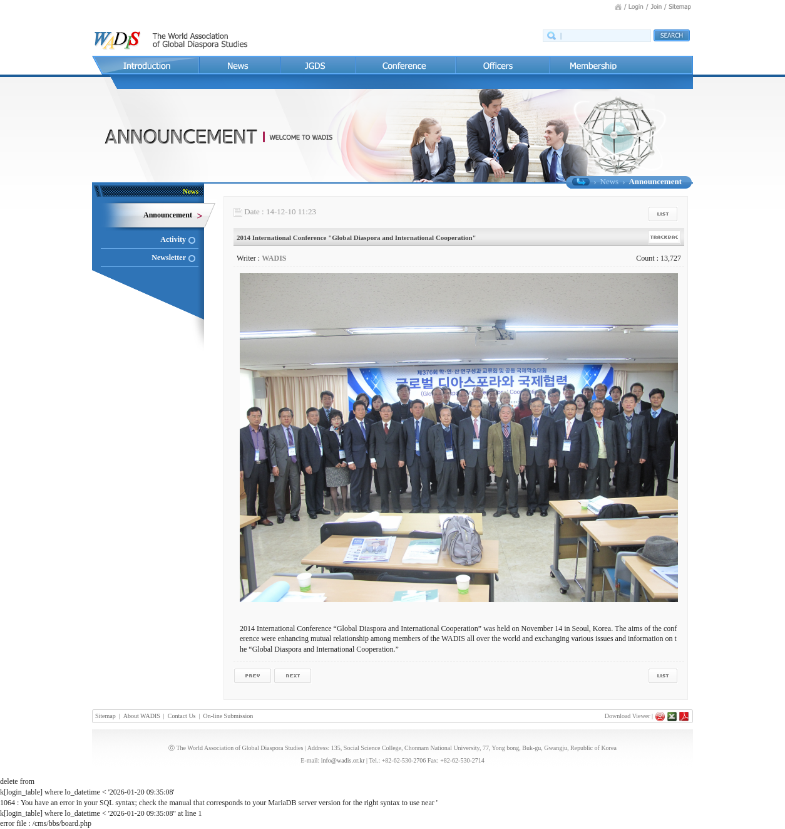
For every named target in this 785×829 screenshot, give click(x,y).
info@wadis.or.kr (343, 760)
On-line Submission (228, 715)
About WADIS (141, 715)
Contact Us (182, 715)
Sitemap (105, 715)
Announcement (167, 215)
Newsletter (168, 257)
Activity (173, 239)
